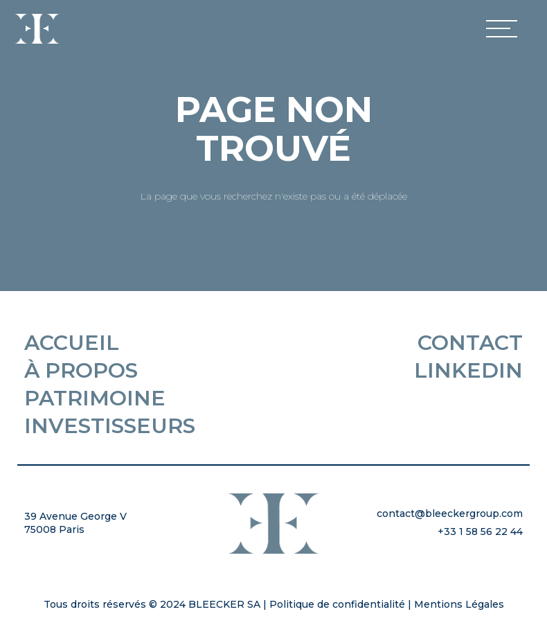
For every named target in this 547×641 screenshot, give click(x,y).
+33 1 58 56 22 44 (480, 531)
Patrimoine (94, 398)
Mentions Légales (459, 604)
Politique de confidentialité (337, 604)
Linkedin (468, 370)
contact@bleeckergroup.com (450, 513)
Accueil (71, 343)
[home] (37, 29)
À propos (81, 370)
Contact (470, 343)
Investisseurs (109, 426)
